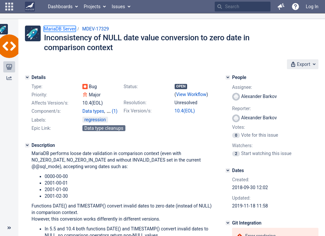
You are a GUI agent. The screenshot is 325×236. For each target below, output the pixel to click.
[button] (9, 6)
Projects (92, 6)
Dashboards (60, 6)
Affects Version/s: (50, 103)
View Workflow (191, 94)
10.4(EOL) (185, 110)
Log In (312, 6)
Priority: (39, 94)
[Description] (27, 145)
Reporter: (241, 108)
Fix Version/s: (138, 110)
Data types (93, 111)
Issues (118, 6)
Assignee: (242, 87)
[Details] (27, 77)
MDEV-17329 (95, 28)
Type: (37, 86)
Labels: (39, 120)
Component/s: (46, 111)
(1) (115, 111)
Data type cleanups (103, 128)
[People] (228, 77)
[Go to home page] (30, 6)
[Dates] (228, 170)
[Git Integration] (228, 223)
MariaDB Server (60, 28)
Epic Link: (41, 128)
